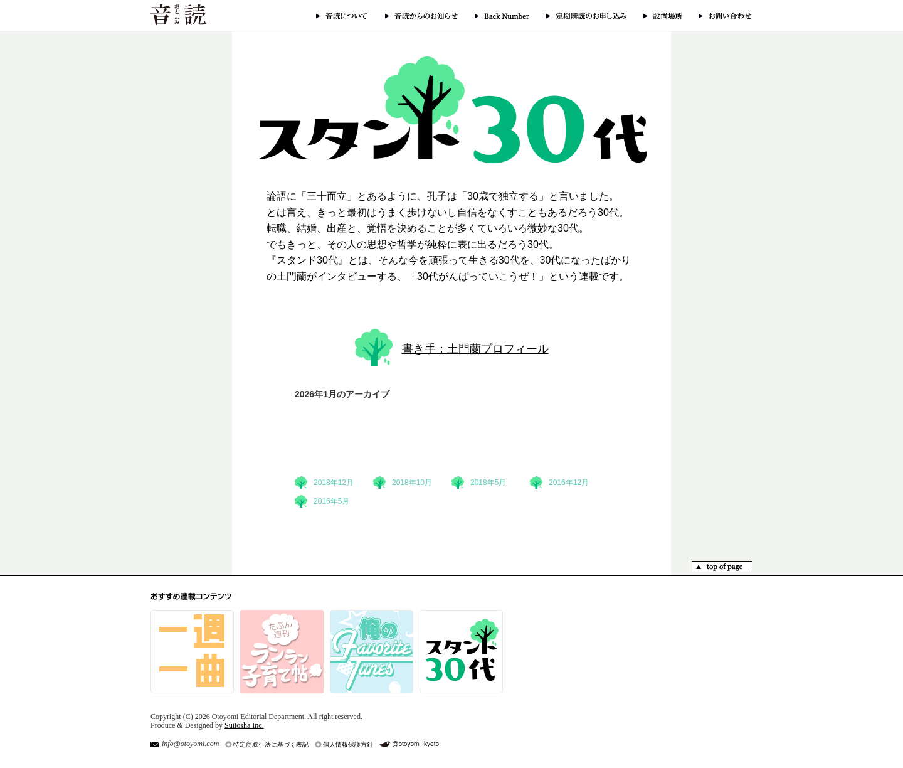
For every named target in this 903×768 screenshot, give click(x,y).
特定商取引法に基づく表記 (271, 744)
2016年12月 (569, 482)
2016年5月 (331, 501)
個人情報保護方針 (348, 744)
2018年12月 (334, 482)
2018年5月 (488, 482)
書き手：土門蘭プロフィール (475, 349)
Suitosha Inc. (244, 725)
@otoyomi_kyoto (415, 743)
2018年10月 (412, 482)
